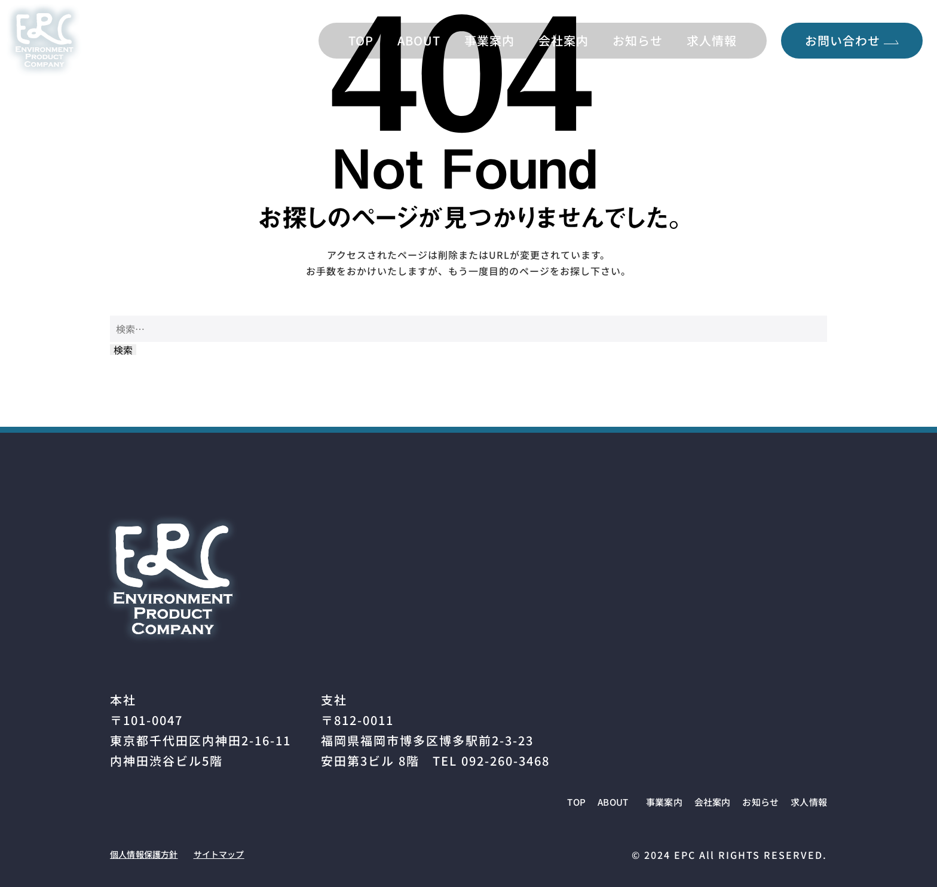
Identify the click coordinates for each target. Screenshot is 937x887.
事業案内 (489, 40)
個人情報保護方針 (153, 853)
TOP (360, 40)
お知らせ (638, 40)
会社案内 (563, 40)
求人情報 (712, 40)
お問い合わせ (852, 40)
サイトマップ (244, 853)
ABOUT (418, 40)
